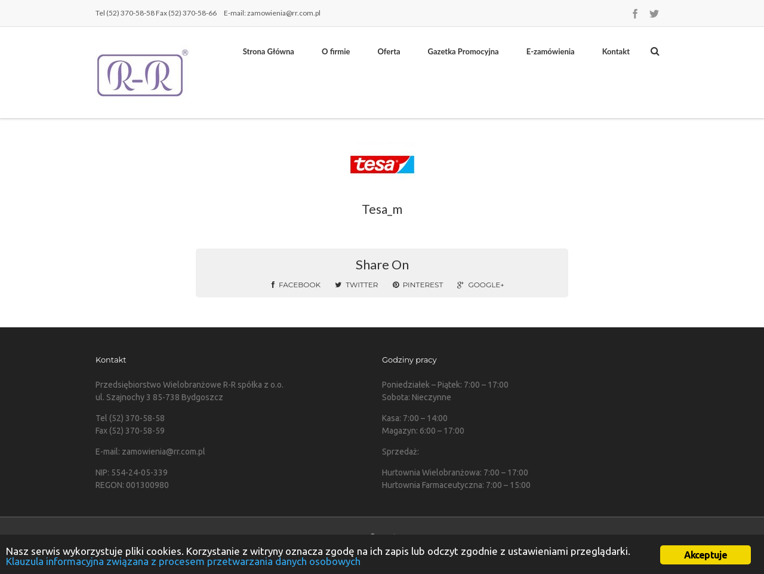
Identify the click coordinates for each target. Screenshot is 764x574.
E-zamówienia (550, 51)
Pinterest (418, 284)
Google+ (480, 284)
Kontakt (616, 51)
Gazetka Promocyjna (463, 51)
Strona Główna (268, 51)
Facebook (296, 284)
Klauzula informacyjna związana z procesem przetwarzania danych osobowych (183, 561)
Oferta (388, 51)
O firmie (336, 51)
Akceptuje (706, 555)
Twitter (356, 284)
